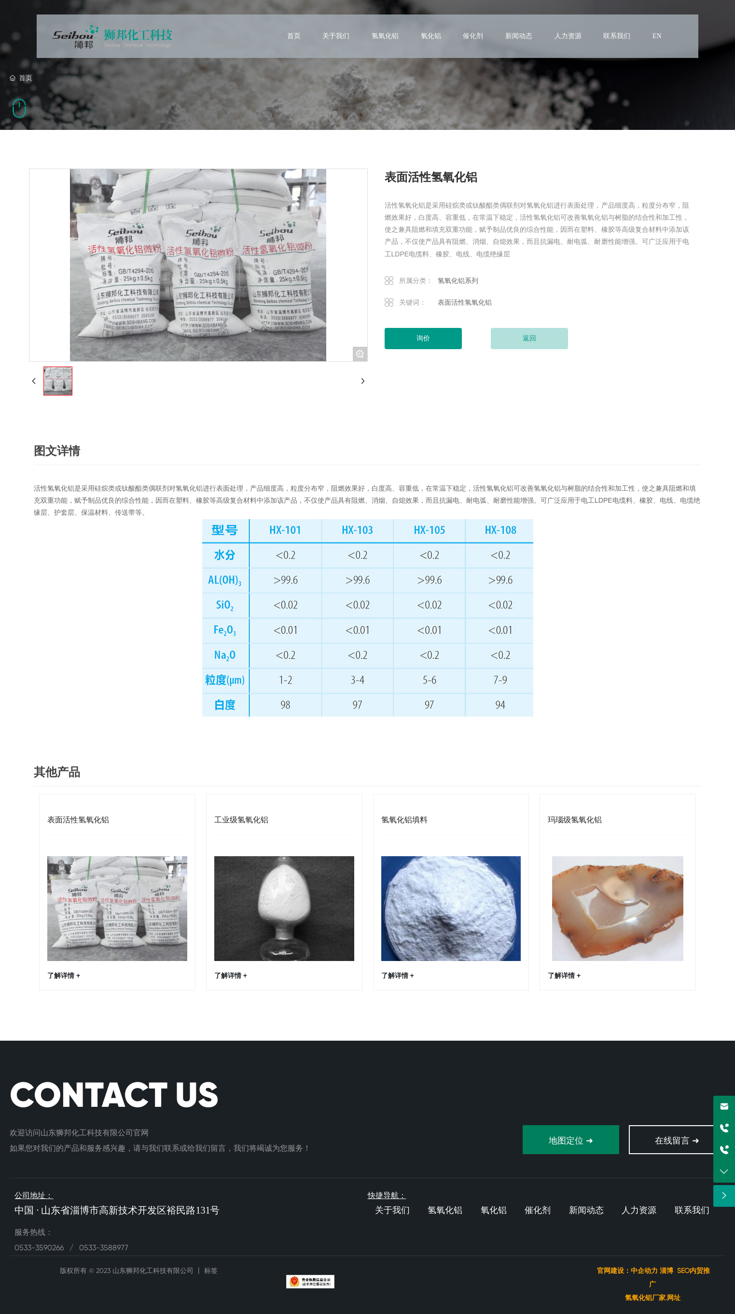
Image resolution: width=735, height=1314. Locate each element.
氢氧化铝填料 (404, 820)
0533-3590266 (40, 1247)
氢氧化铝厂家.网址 (653, 1297)
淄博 (666, 1270)
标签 (211, 1270)
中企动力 (644, 1270)
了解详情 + (63, 975)
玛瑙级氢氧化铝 (575, 820)
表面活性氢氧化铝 (78, 820)
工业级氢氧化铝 (241, 820)
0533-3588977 (103, 1247)
